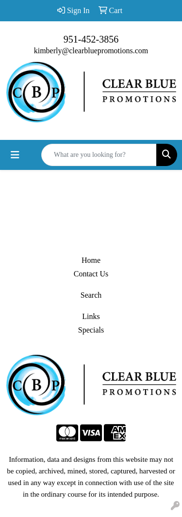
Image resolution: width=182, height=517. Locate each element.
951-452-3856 (91, 39)
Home (91, 260)
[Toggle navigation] (15, 155)
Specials (91, 330)
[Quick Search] (99, 155)
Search (91, 295)
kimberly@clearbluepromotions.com (91, 50)
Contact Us (91, 274)
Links (90, 316)
